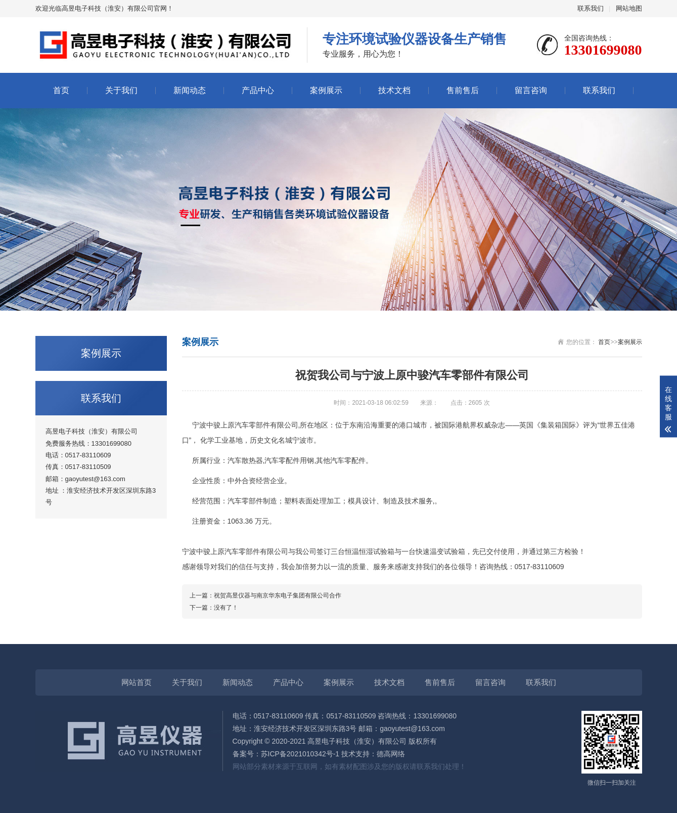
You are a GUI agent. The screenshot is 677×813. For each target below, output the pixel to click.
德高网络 (391, 754)
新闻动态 (189, 90)
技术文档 (394, 90)
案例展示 (326, 90)
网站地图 (629, 8)
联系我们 (590, 8)
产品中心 (258, 90)
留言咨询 (531, 90)
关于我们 (121, 90)
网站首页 (136, 682)
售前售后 (462, 90)
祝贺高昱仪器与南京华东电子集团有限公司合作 (277, 595)
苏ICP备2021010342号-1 (300, 754)
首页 (61, 90)
